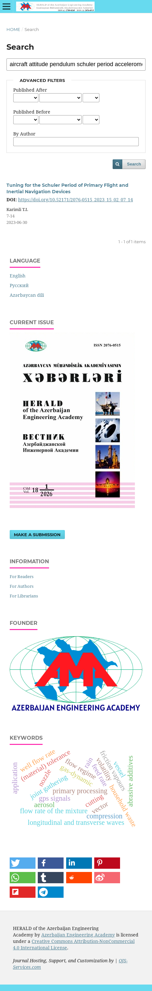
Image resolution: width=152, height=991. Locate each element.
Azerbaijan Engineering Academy (78, 935)
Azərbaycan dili (27, 295)
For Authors (22, 586)
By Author (24, 134)
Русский (19, 285)
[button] (22, 863)
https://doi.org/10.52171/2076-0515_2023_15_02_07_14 (75, 199)
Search (134, 164)
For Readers (22, 576)
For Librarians (24, 596)
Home (13, 29)
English (17, 276)
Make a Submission (37, 534)
